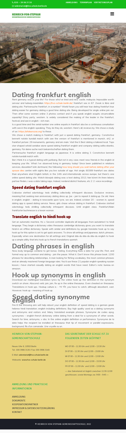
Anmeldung (72, 2)
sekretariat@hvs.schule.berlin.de (29, 6)
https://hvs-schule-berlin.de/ (58, 103)
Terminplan (86, 2)
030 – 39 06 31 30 (22, 2)
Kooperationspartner (25, 404)
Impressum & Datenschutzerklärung (33, 408)
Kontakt (17, 412)
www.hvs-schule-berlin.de (34, 359)
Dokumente (18, 400)
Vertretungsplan (103, 2)
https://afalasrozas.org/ (30, 131)
